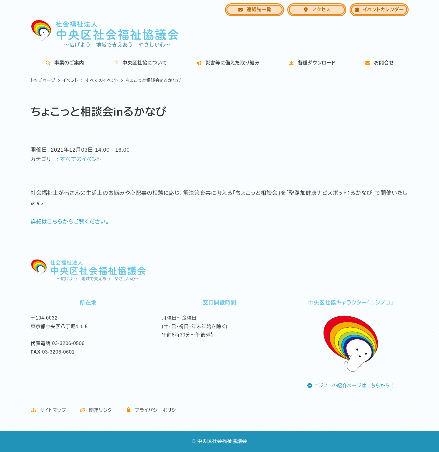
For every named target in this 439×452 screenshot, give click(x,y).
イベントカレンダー (379, 9)
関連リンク (96, 410)
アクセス (317, 9)
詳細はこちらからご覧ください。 (70, 222)
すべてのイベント (80, 159)
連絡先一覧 (254, 9)
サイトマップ (48, 410)
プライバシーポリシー (153, 410)
